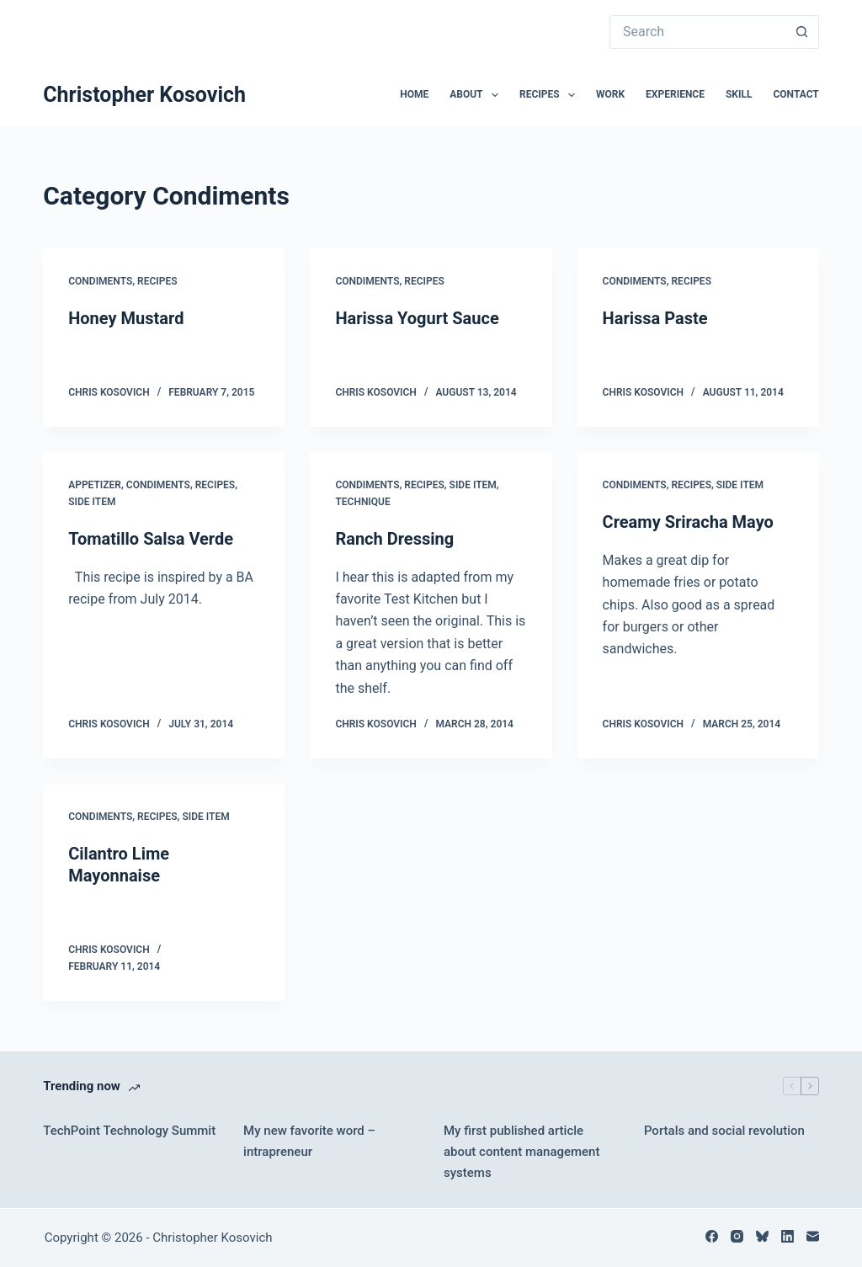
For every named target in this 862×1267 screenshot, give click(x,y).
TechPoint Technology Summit (129, 1130)
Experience (675, 94)
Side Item (91, 502)
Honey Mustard (126, 318)
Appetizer (94, 485)
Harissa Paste (655, 318)
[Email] (812, 1236)
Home (414, 94)
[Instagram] (737, 1236)
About (477, 95)
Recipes (550, 95)
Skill (739, 94)
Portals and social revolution (724, 1130)
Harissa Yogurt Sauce (416, 318)
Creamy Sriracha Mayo (688, 522)
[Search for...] (697, 32)
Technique (362, 502)
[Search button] (802, 32)
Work (610, 94)
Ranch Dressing (394, 539)
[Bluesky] (762, 1236)
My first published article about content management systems (521, 1151)
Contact (795, 94)
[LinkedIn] (787, 1236)
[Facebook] (711, 1236)
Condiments (100, 281)
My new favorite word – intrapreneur (309, 1141)
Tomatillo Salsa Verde (150, 539)
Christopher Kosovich (144, 95)
